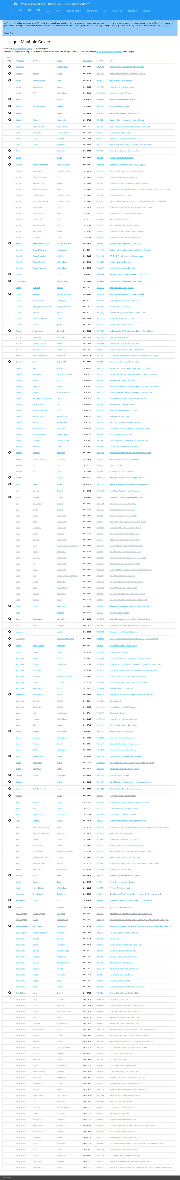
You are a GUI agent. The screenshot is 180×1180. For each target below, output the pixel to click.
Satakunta (36, 288)
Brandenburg (37, 374)
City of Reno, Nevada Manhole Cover (123, 1065)
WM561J (99, 1017)
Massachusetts (38, 1029)
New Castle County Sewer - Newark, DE (124, 969)
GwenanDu (61, 349)
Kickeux (60, 313)
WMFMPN (100, 231)
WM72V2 (99, 516)
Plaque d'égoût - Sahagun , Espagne (123, 814)
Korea (18, 613)
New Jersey (37, 1077)
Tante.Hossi (61, 355)
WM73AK (99, 1059)
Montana (36, 1053)
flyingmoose (61, 1155)
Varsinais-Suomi (38, 301)
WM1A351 (100, 863)
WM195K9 (100, 652)
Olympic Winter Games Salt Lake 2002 (124, 1149)
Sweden (19, 869)
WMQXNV (100, 349)
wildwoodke (61, 1143)
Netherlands (20, 658)
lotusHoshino (61, 552)
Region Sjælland (38, 262)
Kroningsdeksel (115, 701)
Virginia (35, 1155)
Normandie (37, 337)
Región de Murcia (39, 863)
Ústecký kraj (37, 231)
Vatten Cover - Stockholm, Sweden (122, 882)
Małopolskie (37, 769)
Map (105, 11)
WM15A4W (100, 719)
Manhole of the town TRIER (120, 416)
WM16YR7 (100, 1125)
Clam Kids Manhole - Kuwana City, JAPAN (125, 564)
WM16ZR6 (100, 301)
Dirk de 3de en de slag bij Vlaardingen (123, 707)
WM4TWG (100, 1041)
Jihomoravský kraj (39, 177)
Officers (132, 11)
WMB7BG (100, 1149)
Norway (18, 713)
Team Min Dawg (63, 963)
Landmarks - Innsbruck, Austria (121, 93)
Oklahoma (36, 1107)
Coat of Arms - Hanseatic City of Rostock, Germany (128, 398)
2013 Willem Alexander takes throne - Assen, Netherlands (130, 658)
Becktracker (61, 682)
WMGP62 (100, 1011)
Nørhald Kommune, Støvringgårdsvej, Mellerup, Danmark (130, 250)
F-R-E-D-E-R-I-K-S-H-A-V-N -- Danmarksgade (126, 256)
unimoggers (61, 945)
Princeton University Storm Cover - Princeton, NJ (127, 1077)
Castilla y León (38, 814)
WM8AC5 (100, 1083)
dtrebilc (59, 845)
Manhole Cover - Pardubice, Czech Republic (126, 213)
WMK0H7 (100, 1167)
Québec (35, 144)
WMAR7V (100, 225)
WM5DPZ (100, 945)
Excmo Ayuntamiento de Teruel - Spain (124, 808)
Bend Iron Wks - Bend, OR (119, 1113)
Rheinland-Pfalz (38, 416)
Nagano (35, 570)
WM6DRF (100, 999)
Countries (92, 11)
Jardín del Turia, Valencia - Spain (122, 833)
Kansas (35, 1011)
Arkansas (36, 951)
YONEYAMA (61, 516)
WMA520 (99, 355)
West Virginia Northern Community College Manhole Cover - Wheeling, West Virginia (140, 1167)
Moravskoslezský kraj (40, 201)
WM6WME (100, 570)
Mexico (18, 652)
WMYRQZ (100, 808)
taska (59, 446)
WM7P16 (99, 552)
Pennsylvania (37, 1119)
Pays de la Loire (38, 349)
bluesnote (60, 969)
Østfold (35, 750)
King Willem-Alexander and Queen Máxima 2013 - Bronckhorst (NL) (134, 670)
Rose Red (60, 1161)
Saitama (36, 594)
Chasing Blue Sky (63, 1047)
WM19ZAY (100, 588)
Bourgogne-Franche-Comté (42, 307)
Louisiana (36, 1023)
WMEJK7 (99, 386)
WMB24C (100, 546)
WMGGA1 (100, 1005)
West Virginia (37, 1167)
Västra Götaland (38, 888)
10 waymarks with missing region (109, 52)
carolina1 (60, 1131)
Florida (35, 975)
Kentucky (36, 1017)
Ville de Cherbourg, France (119, 337)
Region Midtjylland (39, 250)
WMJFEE (99, 434)
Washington (37, 1161)
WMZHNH (100, 939)
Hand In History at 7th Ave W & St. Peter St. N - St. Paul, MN (131, 1041)
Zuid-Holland (37, 707)
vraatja (59, 87)
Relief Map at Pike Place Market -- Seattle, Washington (129, 1161)
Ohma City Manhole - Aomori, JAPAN (123, 516)
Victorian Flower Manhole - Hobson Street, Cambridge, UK (131, 914)
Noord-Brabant (38, 688)
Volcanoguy (61, 1113)
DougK (59, 882)
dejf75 (59, 219)
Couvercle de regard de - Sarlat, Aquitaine (125, 343)
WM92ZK (99, 177)
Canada (18, 126)
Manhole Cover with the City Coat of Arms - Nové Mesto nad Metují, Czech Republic (140, 189)
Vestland (36, 744)
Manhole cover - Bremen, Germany (122, 380)
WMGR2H (100, 987)
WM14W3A (100, 707)
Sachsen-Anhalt (38, 428)
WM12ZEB (100, 1095)
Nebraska (36, 1059)
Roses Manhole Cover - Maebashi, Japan (125, 534)
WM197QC (100, 888)
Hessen (35, 392)
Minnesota (36, 1041)
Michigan (36, 1035)
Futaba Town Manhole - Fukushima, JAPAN (125, 528)
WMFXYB (100, 827)
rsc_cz (59, 225)
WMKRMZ (100, 201)
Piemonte (36, 491)
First (58, 11)
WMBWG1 (100, 132)
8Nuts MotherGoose (64, 1107)
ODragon (60, 1119)
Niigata (35, 582)
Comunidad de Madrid (41, 827)
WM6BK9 (99, 600)
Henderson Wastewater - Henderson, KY (124, 1017)
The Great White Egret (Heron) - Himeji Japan (126, 546)
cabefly (59, 600)
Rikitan (59, 471)
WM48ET (99, 1065)
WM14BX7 (100, 325)
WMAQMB (100, 219)
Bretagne (36, 313)
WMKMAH (100, 845)
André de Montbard (64, 392)
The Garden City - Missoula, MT (121, 1053)
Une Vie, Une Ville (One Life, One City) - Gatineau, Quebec (131, 144)
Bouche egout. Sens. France (120, 307)
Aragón (35, 808)
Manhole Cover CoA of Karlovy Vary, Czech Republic (129, 183)
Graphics (117, 11)
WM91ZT (99, 374)
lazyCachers (61, 975)
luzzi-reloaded (62, 422)
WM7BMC (100, 404)
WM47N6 (99, 126)
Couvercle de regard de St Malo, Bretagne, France (128, 313)
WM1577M (100, 857)
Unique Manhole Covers (22, 49)
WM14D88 (100, 688)
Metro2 (59, 769)
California (36, 957)
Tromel (59, 343)
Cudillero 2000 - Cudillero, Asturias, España (125, 857)
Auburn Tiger (114, 939)
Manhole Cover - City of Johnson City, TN (125, 1137)
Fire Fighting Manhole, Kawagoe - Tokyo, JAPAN (127, 594)
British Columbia (38, 126)
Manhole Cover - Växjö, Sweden (121, 869)
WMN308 (99, 1053)
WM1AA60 (100, 744)
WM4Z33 (99, 613)
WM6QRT (100, 1119)
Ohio (34, 1101)
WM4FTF (99, 1071)
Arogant (60, 368)
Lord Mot (60, 1149)
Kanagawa (36, 558)
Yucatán (35, 652)
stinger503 (61, 138)
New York (36, 1089)
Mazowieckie (37, 763)
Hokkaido (36, 540)
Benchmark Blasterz (64, 1011)
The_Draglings (62, 126)
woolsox (60, 939)
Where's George (63, 951)
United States (20, 939)
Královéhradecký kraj (40, 189)
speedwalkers (62, 416)
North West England (40, 933)
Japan (18, 516)
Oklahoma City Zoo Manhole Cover (122, 1107)
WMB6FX (100, 459)
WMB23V (99, 576)
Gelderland (37, 670)
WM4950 (99, 975)
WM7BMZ (100, 380)
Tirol (34, 93)
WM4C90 (99, 1035)
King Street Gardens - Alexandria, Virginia (125, 1155)
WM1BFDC (100, 814)
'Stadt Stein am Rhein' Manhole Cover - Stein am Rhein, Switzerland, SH (136, 894)
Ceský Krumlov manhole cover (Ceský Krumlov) (127, 171)
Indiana (35, 1005)
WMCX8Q (100, 368)
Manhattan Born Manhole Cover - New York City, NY (128, 1089)
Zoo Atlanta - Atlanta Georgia (120, 981)
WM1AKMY (100, 491)
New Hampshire (38, 1071)
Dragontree (61, 914)
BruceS (59, 1167)
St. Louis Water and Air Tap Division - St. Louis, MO (128, 1047)
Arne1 (59, 177)
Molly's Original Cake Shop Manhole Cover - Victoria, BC (130, 126)
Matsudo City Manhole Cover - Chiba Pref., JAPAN (128, 522)
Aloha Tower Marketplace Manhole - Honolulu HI (127, 987)
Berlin (35, 368)
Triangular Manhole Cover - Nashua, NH (124, 1071)
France (18, 307)
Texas (35, 1143)
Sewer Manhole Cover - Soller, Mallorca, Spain (126, 845)
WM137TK (100, 1155)
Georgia (35, 981)
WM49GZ (100, 1107)
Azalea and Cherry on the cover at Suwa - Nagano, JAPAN (131, 570)
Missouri (36, 1047)
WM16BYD (100, 763)
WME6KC (100, 207)
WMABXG (100, 410)
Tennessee (36, 1137)
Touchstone (61, 957)
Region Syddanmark (40, 268)
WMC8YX (100, 564)
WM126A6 (100, 268)
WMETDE (100, 422)
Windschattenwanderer (65, 676)
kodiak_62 (60, 1017)
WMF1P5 (99, 183)
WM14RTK (100, 750)
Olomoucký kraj (38, 207)
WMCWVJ (100, 951)
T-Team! (60, 491)
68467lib (60, 1059)
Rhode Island (37, 1125)
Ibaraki (35, 552)
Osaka (35, 588)
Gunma (35, 534)
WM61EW (100, 1101)
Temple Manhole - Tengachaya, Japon (123, 588)
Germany (19, 355)
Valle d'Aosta (37, 504)
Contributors (74, 11)
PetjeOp (60, 701)
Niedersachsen (38, 404)
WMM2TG (100, 465)
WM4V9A (99, 981)
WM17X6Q (100, 658)
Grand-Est (36, 325)
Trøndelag (36, 738)
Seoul (35, 625)
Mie (34, 564)
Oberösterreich (38, 87)
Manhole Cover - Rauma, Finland (122, 288)
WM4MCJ (100, 1131)
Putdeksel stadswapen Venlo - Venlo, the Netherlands (129, 682)
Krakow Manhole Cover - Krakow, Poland (124, 769)
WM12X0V (100, 839)
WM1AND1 (100, 93)
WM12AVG (100, 894)
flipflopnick (61, 933)
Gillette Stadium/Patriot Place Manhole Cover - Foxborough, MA (133, 1029)
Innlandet (36, 719)
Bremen (35, 380)
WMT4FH (100, 471)
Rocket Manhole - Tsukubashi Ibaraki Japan (125, 552)
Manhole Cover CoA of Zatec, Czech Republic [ (127, 231)
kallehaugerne (62, 250)
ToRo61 (60, 183)
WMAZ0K (100, 213)
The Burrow (61, 144)
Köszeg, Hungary (116, 465)
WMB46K (99, 446)
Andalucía (36, 802)
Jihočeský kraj (38, 171)
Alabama (36, 939)
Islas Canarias (38, 851)
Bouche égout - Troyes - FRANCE (122, 325)
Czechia (19, 171)
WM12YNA (100, 337)
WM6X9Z (99, 933)
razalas (59, 839)
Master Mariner (62, 920)
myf (58, 380)
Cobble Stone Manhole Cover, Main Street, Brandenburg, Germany (134, 374)
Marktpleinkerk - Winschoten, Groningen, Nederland (128, 676)
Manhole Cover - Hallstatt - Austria (122, 87)
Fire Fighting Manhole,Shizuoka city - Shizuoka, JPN (129, 600)
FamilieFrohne (62, 664)
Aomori (35, 516)
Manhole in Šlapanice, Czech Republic (124, 177)
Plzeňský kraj (37, 219)
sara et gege (61, 337)
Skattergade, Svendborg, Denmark (122, 268)
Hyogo (35, 546)
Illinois (35, 999)
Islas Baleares (38, 845)
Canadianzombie (63, 132)
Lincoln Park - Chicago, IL (119, 999)
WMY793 (99, 676)
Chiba (35, 522)
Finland (18, 288)
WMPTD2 (100, 769)
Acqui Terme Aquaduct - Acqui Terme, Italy (125, 491)
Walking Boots (62, 93)
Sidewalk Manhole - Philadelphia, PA (123, 1119)
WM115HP (100, 307)
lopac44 (60, 725)
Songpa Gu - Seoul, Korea (119, 613)
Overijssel (36, 701)
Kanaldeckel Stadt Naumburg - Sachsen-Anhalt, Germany (130, 428)
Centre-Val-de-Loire (40, 319)
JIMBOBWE (61, 1101)
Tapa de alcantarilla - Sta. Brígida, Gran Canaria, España (130, 851)
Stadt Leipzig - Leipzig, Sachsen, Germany (125, 422)
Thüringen (36, 440)
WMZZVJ (99, 851)
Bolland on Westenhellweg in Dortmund (124, 410)
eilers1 (59, 670)
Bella (59, 237)
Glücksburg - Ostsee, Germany (121, 434)
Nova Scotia (37, 132)
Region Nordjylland (39, 256)
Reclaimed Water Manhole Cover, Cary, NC (125, 1095)
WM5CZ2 (99, 416)
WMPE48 (99, 392)
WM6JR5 (99, 625)
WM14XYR (100, 969)
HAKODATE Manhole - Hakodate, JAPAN (125, 540)
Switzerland (20, 894)
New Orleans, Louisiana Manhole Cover (124, 1023)
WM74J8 (99, 540)
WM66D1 (99, 1023)
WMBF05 (99, 534)
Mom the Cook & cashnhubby (67, 546)
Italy (17, 491)
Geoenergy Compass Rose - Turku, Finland (125, 301)
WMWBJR (100, 343)
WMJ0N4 (99, 882)
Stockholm (36, 882)
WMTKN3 (100, 428)
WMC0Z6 (99, 725)
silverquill (60, 534)
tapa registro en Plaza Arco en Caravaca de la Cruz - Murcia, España (134, 863)
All (48, 11)
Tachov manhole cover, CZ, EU (121, 219)
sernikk (59, 763)
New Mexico (37, 1083)
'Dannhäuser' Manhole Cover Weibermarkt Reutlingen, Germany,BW (134, 355)
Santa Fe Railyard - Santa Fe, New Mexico (125, 1083)
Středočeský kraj (39, 225)
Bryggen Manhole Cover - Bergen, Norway (125, 744)
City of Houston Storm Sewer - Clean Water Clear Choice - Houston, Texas (137, 1143)
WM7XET (100, 914)
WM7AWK (100, 195)
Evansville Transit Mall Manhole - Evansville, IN (127, 1005)
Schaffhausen (37, 894)
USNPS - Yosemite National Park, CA (123, 957)
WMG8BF (100, 250)
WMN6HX (100, 802)
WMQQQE (100, 920)
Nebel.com (61, 459)
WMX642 (99, 144)
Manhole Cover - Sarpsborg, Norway (123, 750)
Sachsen (36, 422)
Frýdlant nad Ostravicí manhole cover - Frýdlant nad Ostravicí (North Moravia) (138, 201)
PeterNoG (60, 987)
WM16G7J (100, 664)
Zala (34, 471)
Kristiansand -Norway (117, 713)
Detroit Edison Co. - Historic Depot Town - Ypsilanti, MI (129, 1035)
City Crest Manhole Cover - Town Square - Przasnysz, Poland (132, 763)
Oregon (35, 1113)
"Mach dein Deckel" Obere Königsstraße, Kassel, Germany (131, 392)
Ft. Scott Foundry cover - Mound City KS (124, 1011)
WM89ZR (99, 1077)
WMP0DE (100, 670)
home (15, 4)
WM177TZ (100, 510)
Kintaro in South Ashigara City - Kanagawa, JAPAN (128, 558)
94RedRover (61, 1077)
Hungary (19, 446)
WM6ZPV (100, 558)
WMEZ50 (99, 1047)
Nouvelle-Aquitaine (39, 343)
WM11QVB (100, 319)
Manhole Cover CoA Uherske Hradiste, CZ (125, 237)
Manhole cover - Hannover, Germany (123, 404)
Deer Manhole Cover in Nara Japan (122, 576)
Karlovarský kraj (38, 183)
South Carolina (38, 1131)
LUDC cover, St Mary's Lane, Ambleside (124, 933)
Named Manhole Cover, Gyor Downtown (124, 459)
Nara (34, 576)
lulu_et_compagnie (64, 307)
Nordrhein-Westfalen (40, 410)
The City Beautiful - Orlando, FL (121, 975)
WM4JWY (100, 963)
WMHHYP (100, 713)
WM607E (99, 522)
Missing (146, 11)
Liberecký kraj (38, 195)
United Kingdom (21, 914)
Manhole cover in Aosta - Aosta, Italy (123, 504)
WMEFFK (100, 398)
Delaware (36, 969)
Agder (35, 713)
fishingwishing (62, 1023)
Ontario (35, 138)
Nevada (35, 1065)
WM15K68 (100, 682)
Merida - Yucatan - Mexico (119, 652)
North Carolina (38, 1095)
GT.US (59, 1035)
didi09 (59, 410)
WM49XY (99, 1161)
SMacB (59, 744)
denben (59, 802)
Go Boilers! (61, 999)
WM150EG (100, 738)
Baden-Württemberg (40, 355)
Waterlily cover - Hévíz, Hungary (121, 471)
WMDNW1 (100, 237)
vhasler (59, 1137)
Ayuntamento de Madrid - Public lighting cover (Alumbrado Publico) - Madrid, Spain (139, 827)
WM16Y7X (100, 528)
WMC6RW (100, 1029)
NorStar (60, 1029)
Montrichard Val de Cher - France (122, 319)
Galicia (35, 839)
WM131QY (100, 262)
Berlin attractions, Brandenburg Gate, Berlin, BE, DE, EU (130, 368)
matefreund (61, 428)
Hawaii (35, 987)
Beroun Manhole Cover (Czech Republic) (124, 225)
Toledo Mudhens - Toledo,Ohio (121, 1101)
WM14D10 (100, 701)
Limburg (35, 682)
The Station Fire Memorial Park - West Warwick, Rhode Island (132, 1125)
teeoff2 (59, 981)
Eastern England (39, 914)
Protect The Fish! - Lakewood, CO (122, 963)
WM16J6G (100, 288)
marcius (60, 288)
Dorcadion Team (63, 171)
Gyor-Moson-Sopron (40, 459)
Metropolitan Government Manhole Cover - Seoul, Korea (130, 625)
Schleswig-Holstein (39, 434)
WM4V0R (100, 957)
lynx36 (59, 325)
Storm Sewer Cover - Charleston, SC (123, 1131)
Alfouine (60, 319)
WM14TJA (100, 87)
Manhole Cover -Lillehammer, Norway (123, 719)
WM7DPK (100, 171)
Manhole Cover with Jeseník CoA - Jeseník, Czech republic (131, 207)
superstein (60, 833)
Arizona (35, 945)
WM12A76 (100, 833)
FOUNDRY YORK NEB (118, 1059)
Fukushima (37, 528)
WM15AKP (100, 869)
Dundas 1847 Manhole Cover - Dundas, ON (125, 138)
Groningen (36, 676)
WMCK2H (100, 1089)
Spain (18, 802)
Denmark (19, 250)
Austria (18, 87)
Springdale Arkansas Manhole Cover (123, 951)
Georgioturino (62, 814)
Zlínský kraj (37, 237)
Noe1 (59, 207)
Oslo (34, 725)
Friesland (36, 664)
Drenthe (35, 658)
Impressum (6, 1178)
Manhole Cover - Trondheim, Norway (123, 738)
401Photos (61, 1125)
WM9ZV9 (99, 594)
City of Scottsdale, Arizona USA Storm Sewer (126, 945)
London (35, 920)
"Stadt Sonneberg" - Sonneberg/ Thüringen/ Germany (129, 440)
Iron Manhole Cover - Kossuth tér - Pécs (124, 446)
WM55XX (99, 1137)
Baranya (36, 446)
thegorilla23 (61, 1005)
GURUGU (60, 863)
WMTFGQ (100, 313)
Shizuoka (36, 600)
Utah (34, 1149)
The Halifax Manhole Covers (120, 132)
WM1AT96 (100, 504)
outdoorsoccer (62, 1095)
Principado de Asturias (41, 857)
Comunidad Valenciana (41, 833)
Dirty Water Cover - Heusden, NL (121, 688)
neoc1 (59, 398)
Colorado (36, 963)
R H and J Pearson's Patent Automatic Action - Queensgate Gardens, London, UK (139, 920)
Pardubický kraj (38, 213)
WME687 (99, 138)
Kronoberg (36, 869)
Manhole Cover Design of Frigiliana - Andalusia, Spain (129, 802)
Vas (34, 465)
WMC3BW (100, 582)
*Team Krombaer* (63, 440)
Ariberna (60, 857)
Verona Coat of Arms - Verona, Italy (122, 510)
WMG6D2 (100, 256)
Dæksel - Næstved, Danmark (120, 262)
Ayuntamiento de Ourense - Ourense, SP (124, 839)
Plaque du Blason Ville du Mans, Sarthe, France (127, 349)
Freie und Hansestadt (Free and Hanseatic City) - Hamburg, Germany (135, 386)
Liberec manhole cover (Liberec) (121, 195)
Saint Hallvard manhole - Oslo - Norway (124, 725)
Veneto (35, 510)
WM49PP (99, 1143)
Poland (18, 763)
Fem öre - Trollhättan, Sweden (121, 888)
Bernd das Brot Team (64, 374)
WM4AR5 (100, 1113)
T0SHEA (60, 1053)
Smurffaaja (61, 301)
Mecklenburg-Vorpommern (42, 398)
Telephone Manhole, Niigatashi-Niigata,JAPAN (126, 582)
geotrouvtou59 (62, 588)
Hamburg (36, 386)
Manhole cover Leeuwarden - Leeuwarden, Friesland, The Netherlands (135, 664)
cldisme (59, 1041)
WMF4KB (100, 189)
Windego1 (60, 256)
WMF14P (99, 440)
